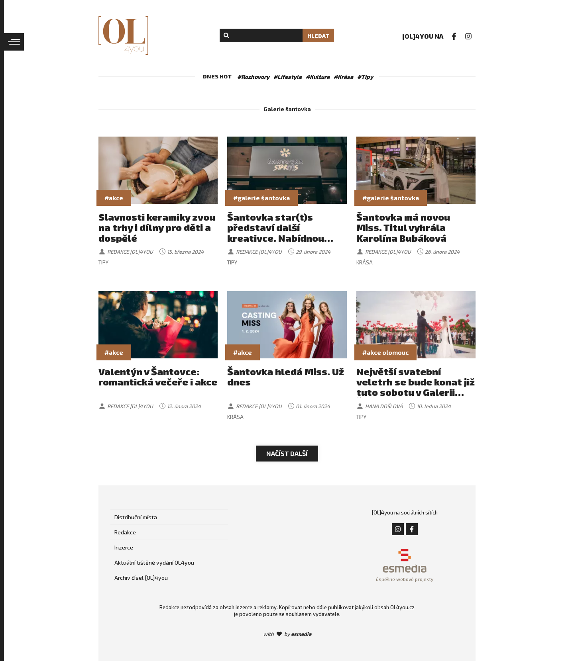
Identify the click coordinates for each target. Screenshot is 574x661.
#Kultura (318, 76)
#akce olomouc (385, 352)
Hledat (318, 35)
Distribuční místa (135, 517)
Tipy (103, 262)
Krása (364, 262)
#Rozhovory (253, 76)
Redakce (125, 532)
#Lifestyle (287, 76)
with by (287, 634)
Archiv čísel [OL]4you (141, 577)
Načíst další (287, 453)
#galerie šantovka (261, 197)
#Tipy (365, 76)
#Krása (343, 76)
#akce (113, 197)
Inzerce (123, 547)
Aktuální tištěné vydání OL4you (154, 562)
